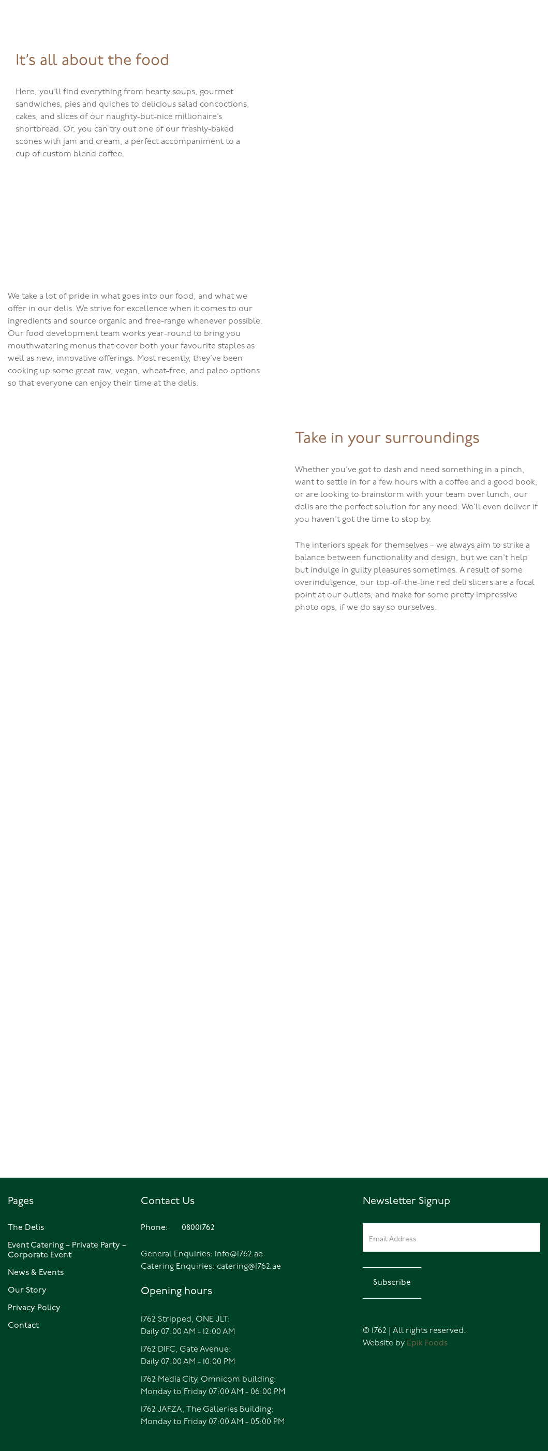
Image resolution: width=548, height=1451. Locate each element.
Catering (512, 43)
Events (469, 43)
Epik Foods (427, 1343)
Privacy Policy (34, 1308)
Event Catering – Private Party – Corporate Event (67, 1250)
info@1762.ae (239, 1254)
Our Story (27, 1290)
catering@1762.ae (249, 1267)
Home (389, 43)
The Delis (424, 43)
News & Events (36, 1273)
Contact (23, 1326)
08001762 (37, 43)
